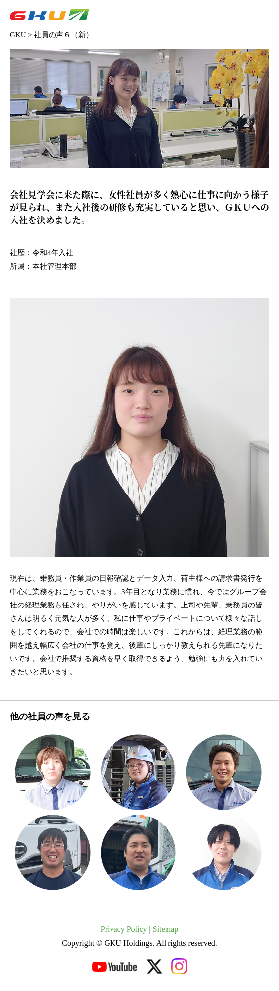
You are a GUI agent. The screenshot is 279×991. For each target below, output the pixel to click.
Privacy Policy (124, 929)
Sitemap (165, 929)
